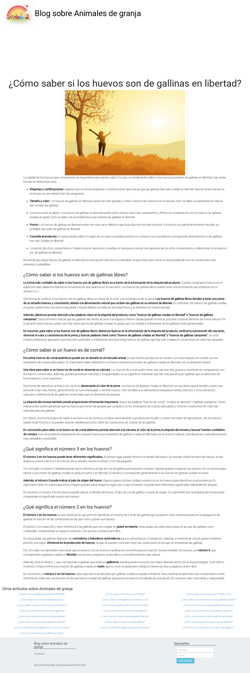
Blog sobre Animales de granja (88, 13)
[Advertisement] (125, 51)
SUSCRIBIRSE (185, 660)
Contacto (39, 653)
